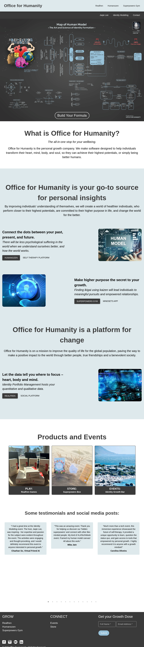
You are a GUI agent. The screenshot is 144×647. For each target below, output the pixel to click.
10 (87, 601)
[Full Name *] (107, 624)
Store (53, 626)
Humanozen (9, 626)
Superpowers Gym (12, 630)
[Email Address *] (126, 624)
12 (95, 601)
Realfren (7, 623)
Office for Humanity (23, 5)
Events (54, 623)
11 (91, 601)
